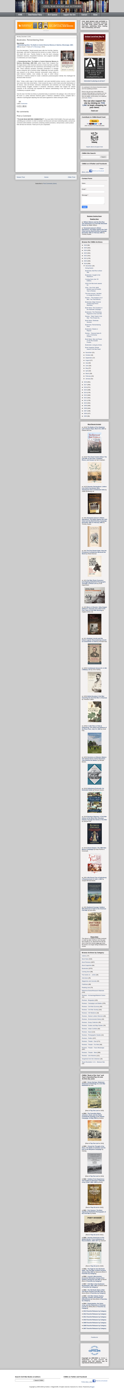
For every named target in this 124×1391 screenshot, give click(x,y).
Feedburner (94, 1337)
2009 (85, 405)
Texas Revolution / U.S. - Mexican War (93, 1062)
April (87, 371)
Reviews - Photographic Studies (91, 1035)
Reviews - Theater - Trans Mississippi (93, 1048)
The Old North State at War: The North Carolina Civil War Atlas (93, 1290)
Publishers (85, 984)
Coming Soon (86, 971)
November (88, 352)
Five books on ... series (89, 975)
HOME (20, 14)
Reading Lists (86, 987)
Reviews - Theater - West (89, 1052)
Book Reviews (86, 962)
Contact (84, 14)
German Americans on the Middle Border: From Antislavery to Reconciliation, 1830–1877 (93, 1239)
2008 (85, 408)
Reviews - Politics (87, 1038)
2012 (85, 397)
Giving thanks (89, 268)
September (88, 358)
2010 (85, 403)
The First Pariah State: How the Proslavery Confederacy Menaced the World (94, 552)
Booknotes (24, 103)
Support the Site (69, 14)
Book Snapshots (87, 965)
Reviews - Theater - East (89, 1041)
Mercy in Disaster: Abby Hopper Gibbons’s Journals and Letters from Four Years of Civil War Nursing (94, 608)
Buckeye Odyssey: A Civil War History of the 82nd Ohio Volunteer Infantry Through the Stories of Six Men (94, 818)
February (88, 376)
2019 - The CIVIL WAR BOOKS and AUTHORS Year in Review (93, 289)
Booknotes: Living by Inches (93, 345)
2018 (85, 382)
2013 (85, 395)
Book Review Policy (35, 14)
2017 (85, 384)
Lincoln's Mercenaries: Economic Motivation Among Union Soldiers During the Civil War (93, 1278)
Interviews (85, 978)
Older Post (71, 177)
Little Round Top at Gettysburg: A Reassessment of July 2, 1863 (94, 878)
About (95, 14)
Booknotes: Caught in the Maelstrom (92, 275)
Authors (84, 956)
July (86, 363)
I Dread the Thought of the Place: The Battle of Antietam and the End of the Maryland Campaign (94, 1147)
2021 (85, 258)
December (88, 266)
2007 (85, 411)
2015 (85, 390)
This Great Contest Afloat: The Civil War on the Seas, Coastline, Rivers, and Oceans (94, 458)
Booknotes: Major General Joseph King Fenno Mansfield (93, 303)
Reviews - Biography (88, 1000)
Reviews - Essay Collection (90, 1022)
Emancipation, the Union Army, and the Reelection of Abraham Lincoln (94, 1305)
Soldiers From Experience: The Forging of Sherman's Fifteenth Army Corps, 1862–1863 (93, 1180)
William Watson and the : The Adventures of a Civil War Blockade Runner (94, 223)
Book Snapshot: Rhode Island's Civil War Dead (93, 348)
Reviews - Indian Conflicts (89, 1028)
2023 (85, 253)
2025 (85, 248)
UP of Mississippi (36, 47)
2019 (85, 263)
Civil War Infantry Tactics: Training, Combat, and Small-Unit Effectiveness (93, 1297)
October (88, 355)
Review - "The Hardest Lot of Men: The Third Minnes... (93, 298)
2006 (85, 413)
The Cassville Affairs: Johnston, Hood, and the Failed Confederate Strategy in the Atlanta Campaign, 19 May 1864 (93, 1116)
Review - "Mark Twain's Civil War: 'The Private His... (93, 317)
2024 (85, 250)
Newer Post (21, 177)
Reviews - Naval (87, 1032)
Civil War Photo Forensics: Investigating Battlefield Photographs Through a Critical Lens (94, 582)
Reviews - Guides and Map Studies (92, 1025)
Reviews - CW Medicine (89, 1013)
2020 (85, 261)
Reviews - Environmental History (91, 1019)
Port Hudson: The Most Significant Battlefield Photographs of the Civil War (94, 1212)
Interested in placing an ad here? (94, 81)
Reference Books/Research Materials (93, 990)
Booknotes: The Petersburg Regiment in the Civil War (93, 312)
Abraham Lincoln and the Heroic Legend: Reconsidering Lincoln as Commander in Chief (94, 640)
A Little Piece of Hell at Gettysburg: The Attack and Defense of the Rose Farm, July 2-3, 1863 (94, 727)
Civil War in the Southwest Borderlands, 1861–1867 (93, 1284)
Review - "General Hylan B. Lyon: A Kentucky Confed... (93, 334)
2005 (85, 416)
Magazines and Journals (89, 981)
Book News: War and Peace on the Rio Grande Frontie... (93, 340)
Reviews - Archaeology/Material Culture (93, 995)
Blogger (92, 1387)
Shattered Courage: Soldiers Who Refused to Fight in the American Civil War (94, 908)
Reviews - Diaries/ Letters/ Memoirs (92, 1016)
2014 (85, 392)
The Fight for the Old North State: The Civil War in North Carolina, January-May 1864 (94, 1270)
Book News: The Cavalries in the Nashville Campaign (93, 308)
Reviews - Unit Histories (89, 1055)
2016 (85, 387)
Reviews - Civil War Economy (90, 1006)
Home (46, 177)
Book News (85, 959)
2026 (85, 245)
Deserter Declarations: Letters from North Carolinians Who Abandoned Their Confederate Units (94, 488)
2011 (85, 400)
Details (89, 97)
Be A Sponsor (52, 14)
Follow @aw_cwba (86, 1382)
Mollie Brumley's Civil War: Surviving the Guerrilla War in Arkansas (94, 697)
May (86, 368)
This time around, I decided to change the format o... (93, 294)
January (88, 378)
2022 (85, 255)
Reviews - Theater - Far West (90, 1044)
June (87, 365)
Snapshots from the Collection (91, 1059)
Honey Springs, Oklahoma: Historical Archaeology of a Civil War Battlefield (93, 1083)
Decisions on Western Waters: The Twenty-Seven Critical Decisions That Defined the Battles (94, 758)
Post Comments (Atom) (50, 183)
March (87, 373)
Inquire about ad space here (94, 147)
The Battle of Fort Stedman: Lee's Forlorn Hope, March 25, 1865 (93, 428)
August (87, 360)
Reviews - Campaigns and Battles (92, 1003)
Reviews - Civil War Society (90, 1009)
